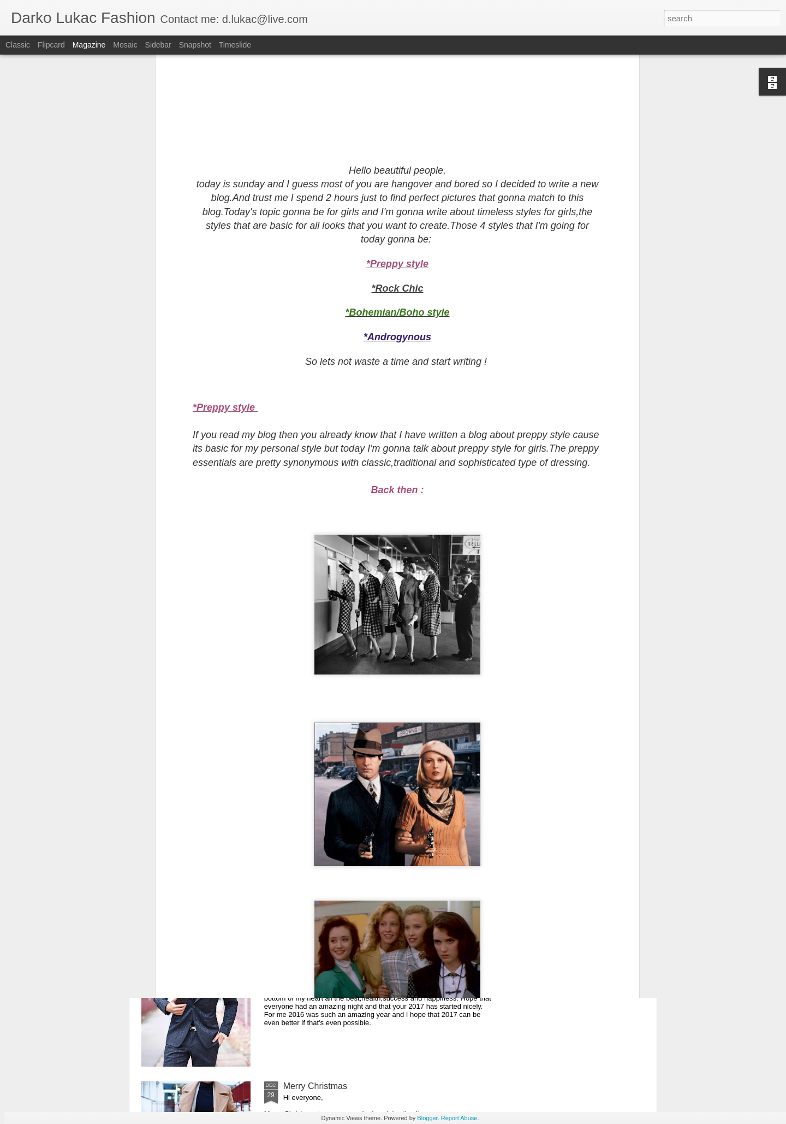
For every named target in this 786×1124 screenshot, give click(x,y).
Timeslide (235, 44)
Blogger (427, 1118)
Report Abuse (459, 1118)
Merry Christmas (315, 1086)
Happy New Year (315, 962)
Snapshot (195, 44)
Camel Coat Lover (318, 714)
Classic (17, 44)
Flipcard (51, 44)
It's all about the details (327, 838)
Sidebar (158, 44)
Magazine (89, 44)
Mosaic (125, 44)
